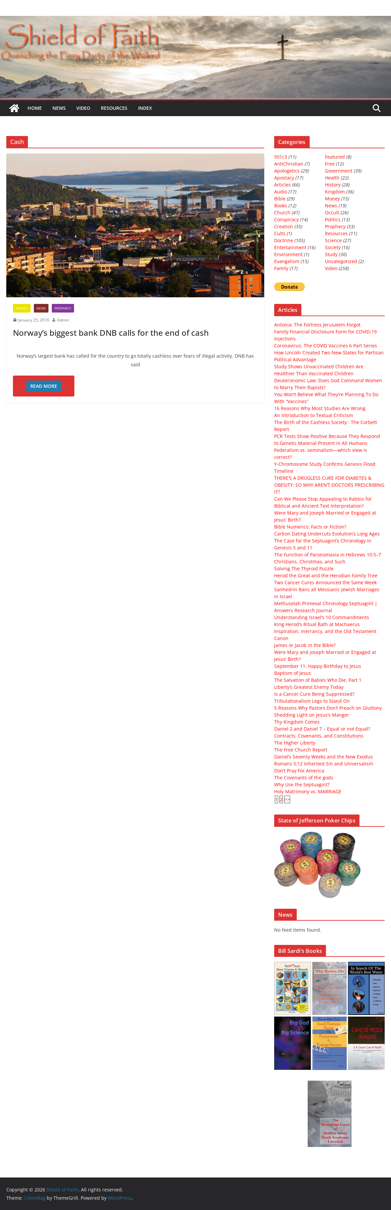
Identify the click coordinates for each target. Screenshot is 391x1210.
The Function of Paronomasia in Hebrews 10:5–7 (327, 554)
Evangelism (286, 261)
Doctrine (283, 240)
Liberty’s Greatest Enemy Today (309, 687)
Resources (114, 108)
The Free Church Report (300, 750)
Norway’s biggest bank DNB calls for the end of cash (111, 332)
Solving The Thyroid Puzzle (304, 568)
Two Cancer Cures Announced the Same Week (325, 582)
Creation (283, 226)
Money (22, 308)
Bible (279, 198)
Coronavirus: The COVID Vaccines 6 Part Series (325, 345)
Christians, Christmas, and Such (310, 561)
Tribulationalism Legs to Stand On (312, 701)
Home (35, 108)
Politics (333, 219)
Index (145, 108)
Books (280, 205)
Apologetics (287, 171)
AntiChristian (288, 164)
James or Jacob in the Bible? (305, 645)
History (333, 184)
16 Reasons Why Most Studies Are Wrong (319, 408)
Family (281, 268)
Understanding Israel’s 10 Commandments (321, 617)
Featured (335, 157)
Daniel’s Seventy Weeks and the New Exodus (323, 756)
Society (333, 247)
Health (332, 178)
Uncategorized (341, 261)
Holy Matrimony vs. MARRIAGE (308, 791)
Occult (332, 212)
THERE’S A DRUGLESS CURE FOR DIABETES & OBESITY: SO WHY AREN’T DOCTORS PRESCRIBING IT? (329, 485)
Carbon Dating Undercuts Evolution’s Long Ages (327, 534)
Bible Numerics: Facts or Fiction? (310, 527)
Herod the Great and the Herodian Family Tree (325, 575)
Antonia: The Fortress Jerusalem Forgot (317, 324)
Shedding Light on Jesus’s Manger (311, 715)
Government (338, 171)
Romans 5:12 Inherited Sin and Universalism (323, 763)
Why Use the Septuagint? (302, 784)
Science (333, 240)
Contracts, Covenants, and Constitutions (318, 736)
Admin (63, 320)
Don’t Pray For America (299, 770)
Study (331, 254)
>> (287, 799)
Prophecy (62, 308)
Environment (288, 254)
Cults (279, 233)
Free (330, 164)
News (59, 108)
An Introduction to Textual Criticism (313, 415)
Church (282, 212)
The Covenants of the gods (303, 777)
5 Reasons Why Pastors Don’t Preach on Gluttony (328, 708)
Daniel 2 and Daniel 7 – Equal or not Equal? (322, 729)
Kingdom (335, 191)
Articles (282, 184)
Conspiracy (286, 219)
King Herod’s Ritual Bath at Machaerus (317, 624)
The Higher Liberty (294, 743)
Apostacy (284, 178)
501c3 (280, 157)
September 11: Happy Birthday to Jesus (317, 666)
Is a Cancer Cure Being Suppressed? (314, 694)
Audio (280, 191)
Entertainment (290, 247)
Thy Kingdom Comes (297, 722)
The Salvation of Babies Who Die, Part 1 (317, 680)
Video (83, 108)
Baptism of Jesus (292, 673)
